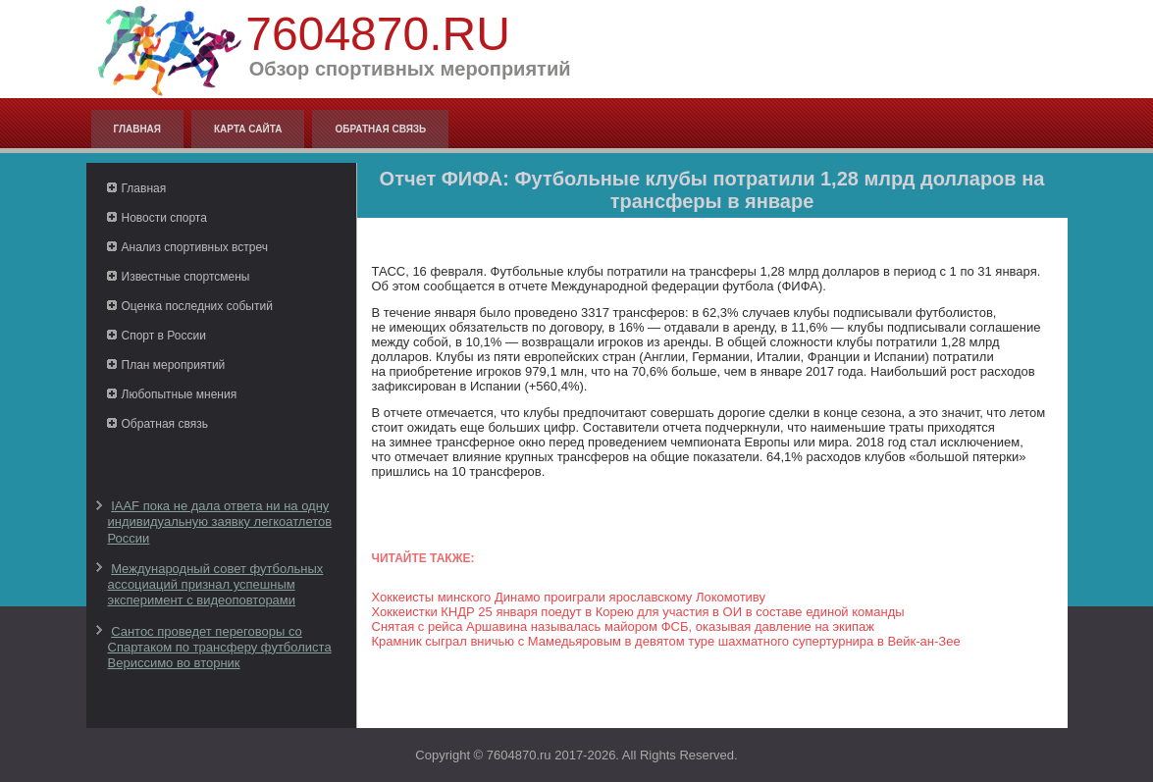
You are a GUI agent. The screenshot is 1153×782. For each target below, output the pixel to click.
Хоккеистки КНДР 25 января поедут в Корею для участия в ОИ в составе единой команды (638, 611)
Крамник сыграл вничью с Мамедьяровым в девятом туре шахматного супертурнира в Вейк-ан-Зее (666, 641)
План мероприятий (174, 365)
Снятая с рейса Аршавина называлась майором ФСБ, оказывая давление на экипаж (623, 626)
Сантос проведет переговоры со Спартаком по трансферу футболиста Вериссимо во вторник (220, 647)
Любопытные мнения (179, 394)
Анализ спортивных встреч (195, 247)
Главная (138, 129)
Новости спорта (164, 218)
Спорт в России (164, 335)
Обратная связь (380, 129)
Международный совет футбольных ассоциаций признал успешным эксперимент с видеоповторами (216, 584)
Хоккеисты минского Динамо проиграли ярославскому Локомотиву (568, 597)
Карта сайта (248, 129)
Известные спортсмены (186, 277)
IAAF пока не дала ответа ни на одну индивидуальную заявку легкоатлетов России (220, 522)
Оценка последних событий (197, 306)
